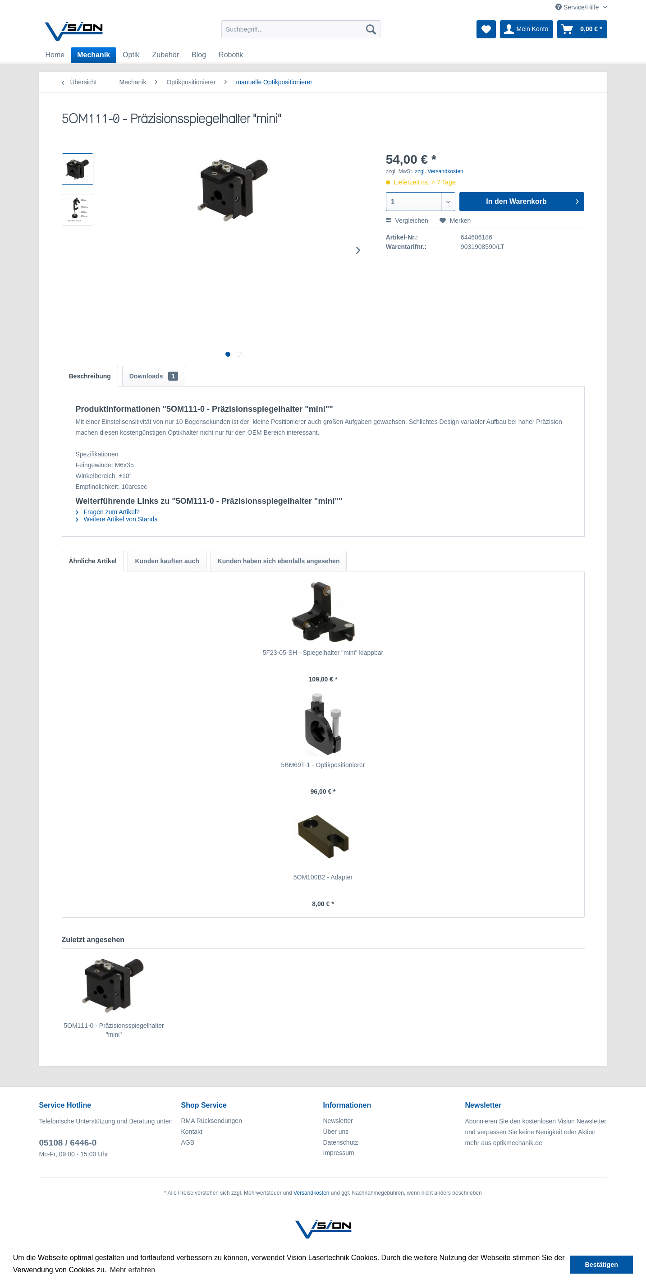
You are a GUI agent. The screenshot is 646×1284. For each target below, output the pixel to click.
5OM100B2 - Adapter (323, 877)
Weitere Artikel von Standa (117, 519)
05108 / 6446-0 (68, 1142)
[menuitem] (300, 29)
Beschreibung (90, 376)
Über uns (336, 1131)
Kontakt (191, 1131)
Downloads (153, 376)
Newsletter (338, 1120)
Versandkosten (311, 1193)
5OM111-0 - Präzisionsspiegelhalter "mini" (114, 1030)
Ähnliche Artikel (93, 561)
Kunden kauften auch (167, 561)
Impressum (338, 1152)
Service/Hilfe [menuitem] (577, 7)
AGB (188, 1142)
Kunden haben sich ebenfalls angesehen (279, 561)
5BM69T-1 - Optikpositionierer (323, 765)
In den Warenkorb (532, 199)
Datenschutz (340, 1142)
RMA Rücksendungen (211, 1120)
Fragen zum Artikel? (108, 511)
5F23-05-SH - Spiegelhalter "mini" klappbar (323, 652)
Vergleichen (407, 220)
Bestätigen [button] (601, 1264)
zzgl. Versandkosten (439, 171)
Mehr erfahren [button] (133, 1270)
